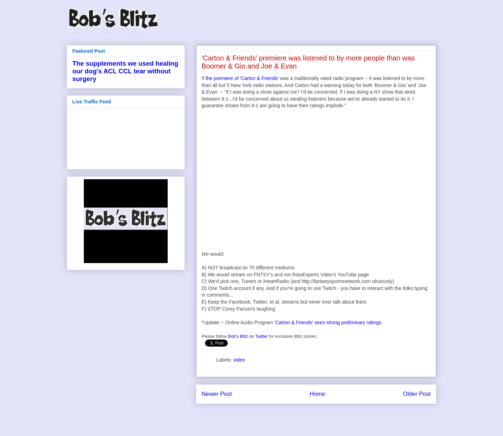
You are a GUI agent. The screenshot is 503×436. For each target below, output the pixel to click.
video (239, 360)
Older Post (417, 394)
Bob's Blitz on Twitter (248, 336)
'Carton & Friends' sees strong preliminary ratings (328, 322)
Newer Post (217, 394)
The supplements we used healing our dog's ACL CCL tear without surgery (125, 71)
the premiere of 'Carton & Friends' (242, 78)
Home (317, 394)
